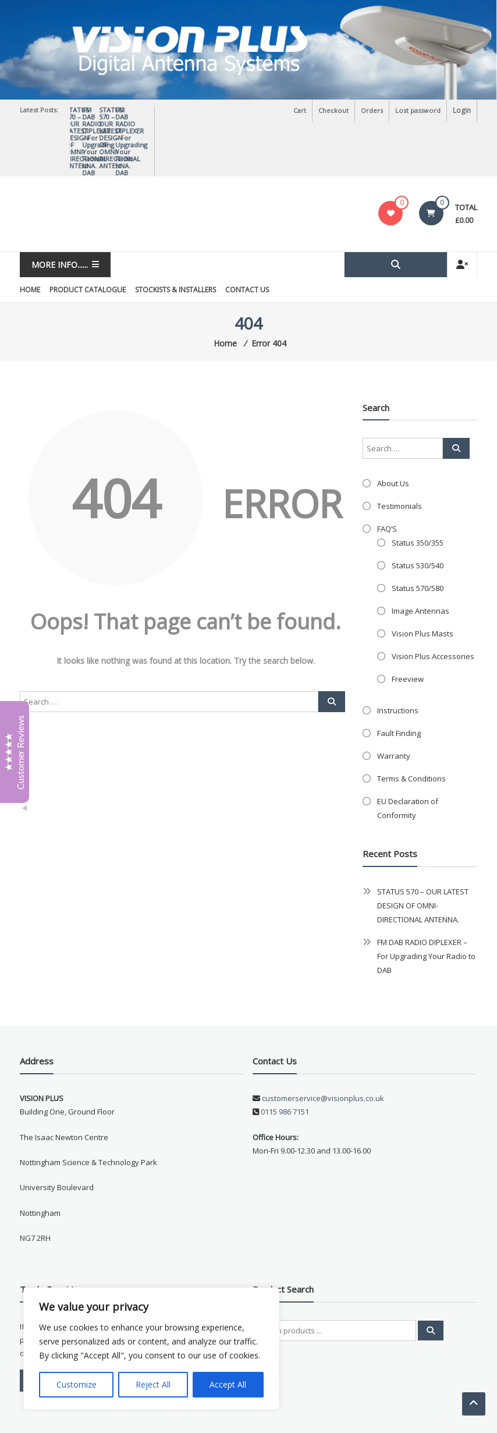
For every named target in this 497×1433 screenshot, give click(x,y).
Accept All (228, 1384)
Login (462, 110)
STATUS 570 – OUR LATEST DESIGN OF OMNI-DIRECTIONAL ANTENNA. (141, 113)
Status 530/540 (417, 514)
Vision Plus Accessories (433, 605)
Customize (76, 1384)
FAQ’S (387, 477)
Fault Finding (399, 682)
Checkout (335, 110)
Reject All (153, 1384)
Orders (373, 110)
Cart (301, 110)
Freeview (408, 627)
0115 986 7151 (285, 1060)
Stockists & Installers (175, 238)
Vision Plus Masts (422, 582)
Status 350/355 (417, 491)
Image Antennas (420, 559)
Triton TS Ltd (164, 1415)
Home (30, 238)
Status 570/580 (417, 537)
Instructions (397, 659)
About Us (393, 432)
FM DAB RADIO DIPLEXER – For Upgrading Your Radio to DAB (426, 905)
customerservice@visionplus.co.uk (322, 1047)
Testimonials (399, 455)
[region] (151, 1348)
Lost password (418, 110)
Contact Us (247, 238)
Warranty (393, 704)
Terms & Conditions (411, 727)
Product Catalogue (87, 238)
